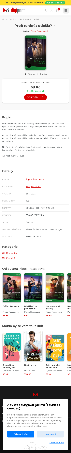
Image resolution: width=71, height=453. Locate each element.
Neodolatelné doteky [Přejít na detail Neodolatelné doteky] (53, 307)
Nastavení (50, 434)
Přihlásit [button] (51, 10)
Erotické (10, 258)
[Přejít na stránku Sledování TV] (35, 2)
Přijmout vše (21, 434)
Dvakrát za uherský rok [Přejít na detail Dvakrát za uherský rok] (9, 366)
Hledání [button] (45, 10)
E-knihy (12, 19)
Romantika (12, 253)
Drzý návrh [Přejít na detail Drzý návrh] (30, 365)
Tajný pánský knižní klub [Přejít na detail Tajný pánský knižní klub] (53, 366)
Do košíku (35, 97)
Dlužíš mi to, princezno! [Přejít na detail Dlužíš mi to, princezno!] (30, 307)
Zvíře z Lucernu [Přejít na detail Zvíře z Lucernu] (11, 306)
